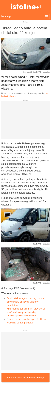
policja (46, 94)
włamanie (12, 96)
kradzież (4, 96)
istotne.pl (25, 6)
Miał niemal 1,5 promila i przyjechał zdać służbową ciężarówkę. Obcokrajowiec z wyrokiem (26, 312)
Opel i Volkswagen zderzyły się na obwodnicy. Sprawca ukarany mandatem (25, 302)
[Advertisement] (25, 121)
